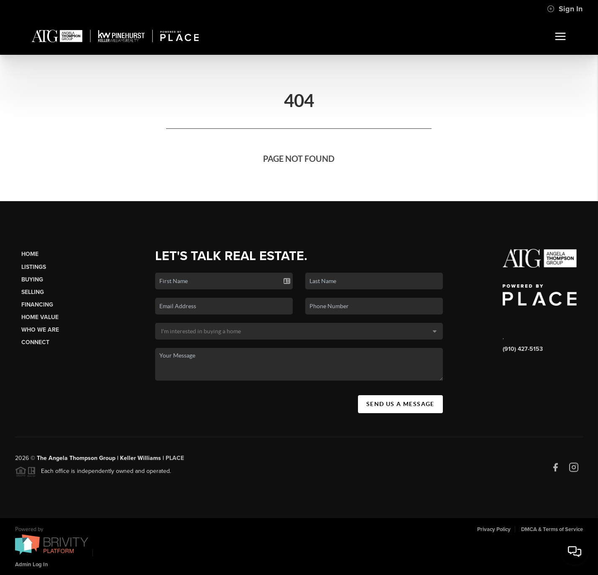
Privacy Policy (494, 529)
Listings (33, 267)
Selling (32, 292)
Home (29, 254)
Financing (37, 304)
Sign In (565, 9)
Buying (32, 279)
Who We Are (40, 329)
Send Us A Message (400, 404)
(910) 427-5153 (523, 349)
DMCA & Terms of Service (552, 529)
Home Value (40, 317)
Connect (35, 342)
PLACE (175, 460)
